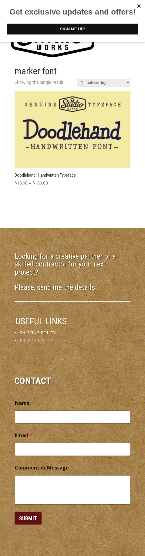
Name (24, 403)
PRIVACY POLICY (36, 340)
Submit (28, 518)
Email (23, 435)
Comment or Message (44, 468)
